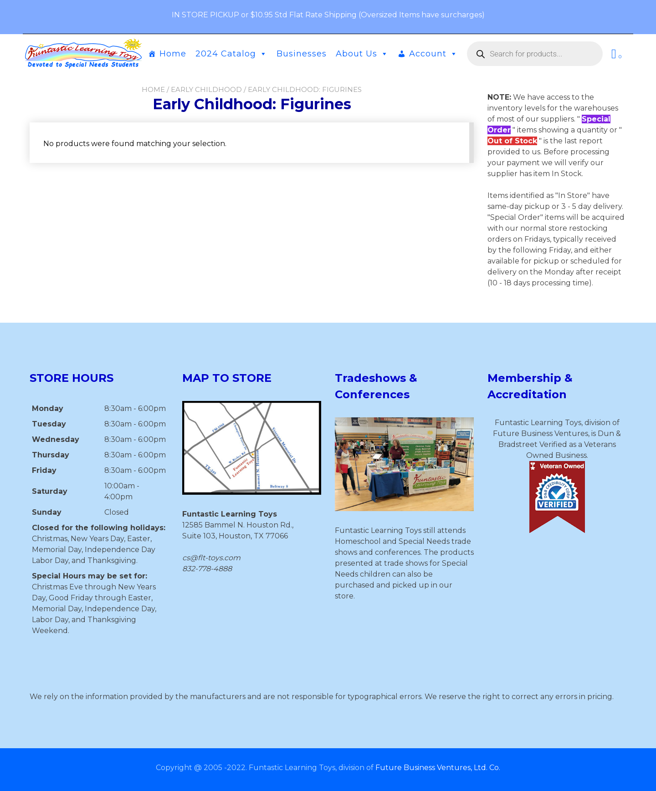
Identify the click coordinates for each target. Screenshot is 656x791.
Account (433, 53)
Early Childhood (206, 89)
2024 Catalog (231, 53)
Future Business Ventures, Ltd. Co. (437, 767)
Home (172, 54)
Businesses (302, 54)
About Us (362, 53)
